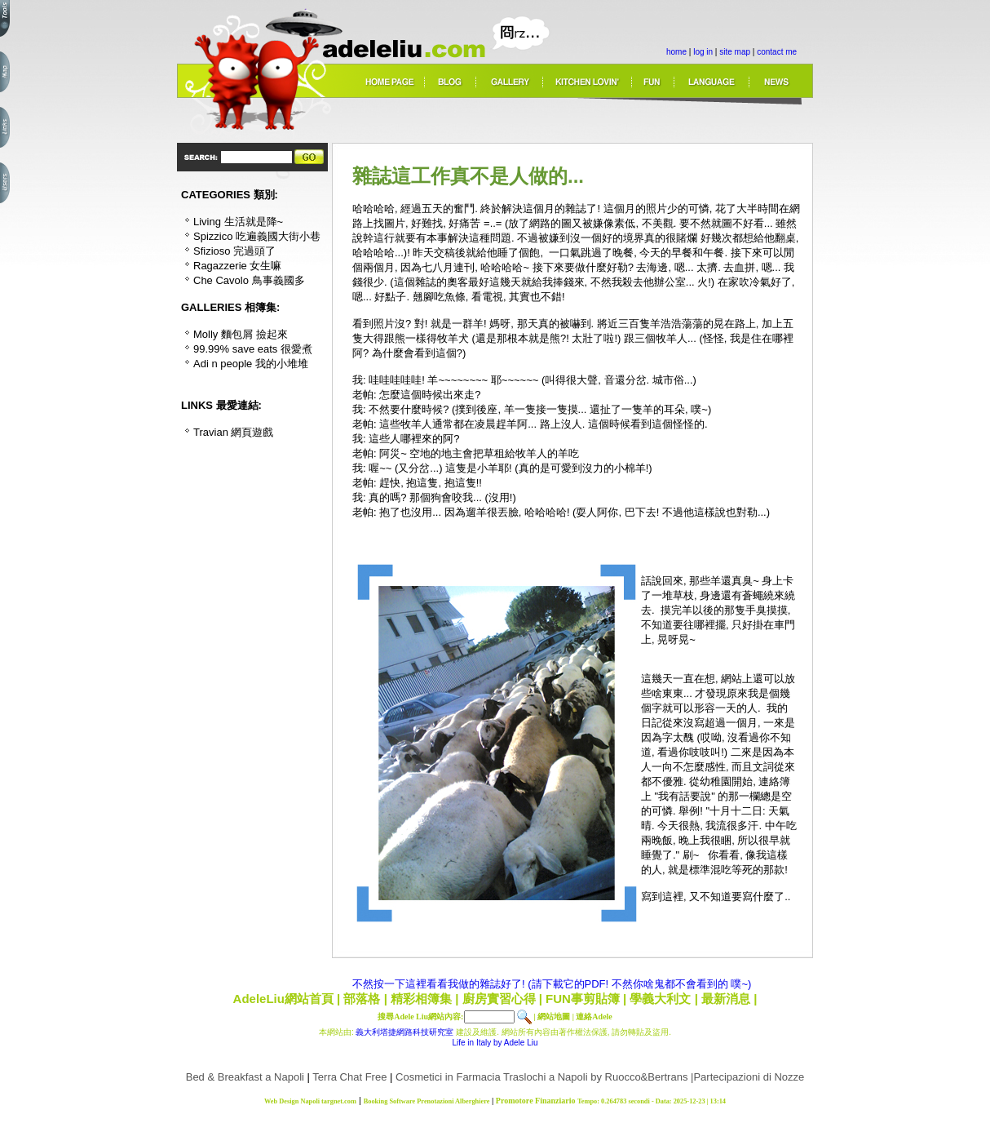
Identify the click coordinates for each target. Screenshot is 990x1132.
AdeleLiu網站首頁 (283, 998)
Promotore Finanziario (536, 1100)
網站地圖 (553, 1016)
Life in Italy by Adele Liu (494, 1042)
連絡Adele (594, 1016)
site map (734, 51)
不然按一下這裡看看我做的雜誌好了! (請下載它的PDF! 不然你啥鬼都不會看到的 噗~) (551, 984)
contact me (777, 51)
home (676, 51)
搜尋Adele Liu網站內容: (420, 1016)
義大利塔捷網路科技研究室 (404, 1032)
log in (703, 51)
